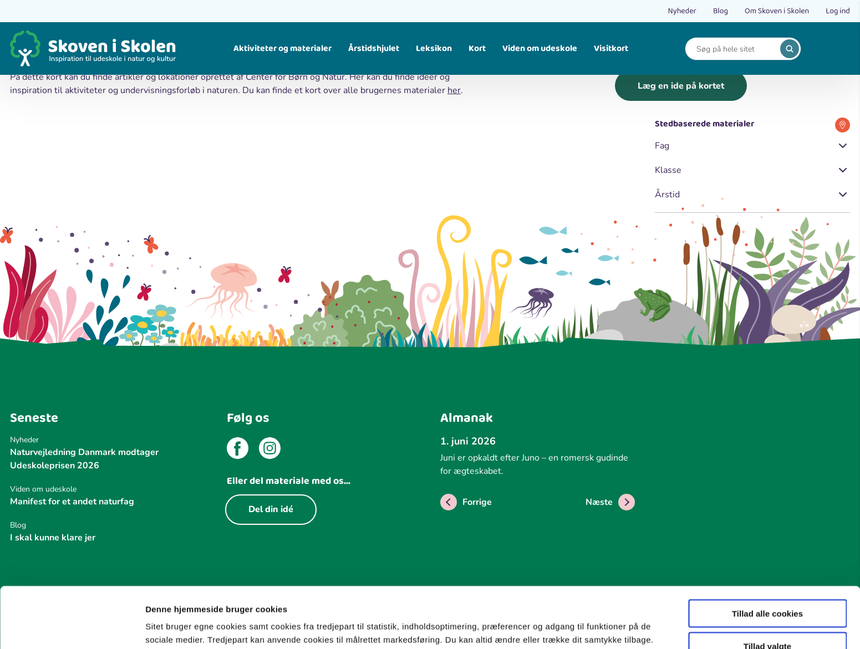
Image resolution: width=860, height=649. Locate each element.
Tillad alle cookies (767, 556)
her (454, 90)
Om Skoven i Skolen (777, 11)
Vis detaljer (576, 618)
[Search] (734, 49)
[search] (789, 48)
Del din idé (270, 509)
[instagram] (270, 450)
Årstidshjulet (373, 48)
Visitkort (611, 48)
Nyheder (682, 11)
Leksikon (434, 48)
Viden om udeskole (539, 48)
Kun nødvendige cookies (767, 621)
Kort (477, 48)
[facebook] (237, 450)
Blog (720, 11)
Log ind (838, 11)
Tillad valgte (767, 589)
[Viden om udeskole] (107, 489)
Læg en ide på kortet (681, 86)
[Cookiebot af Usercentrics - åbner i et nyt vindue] (71, 627)
